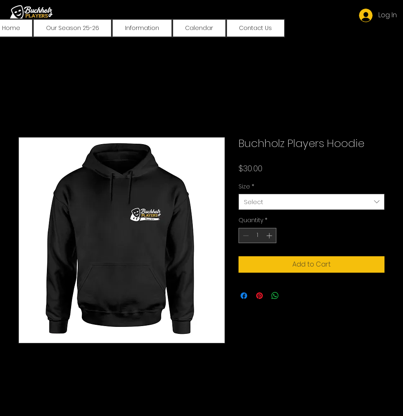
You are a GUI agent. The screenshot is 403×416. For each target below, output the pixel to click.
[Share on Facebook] (244, 296)
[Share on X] (291, 296)
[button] (72, 28)
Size (246, 187)
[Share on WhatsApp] (275, 296)
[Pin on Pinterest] (259, 296)
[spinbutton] (257, 235)
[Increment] (270, 235)
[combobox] (311, 202)
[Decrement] (245, 235)
